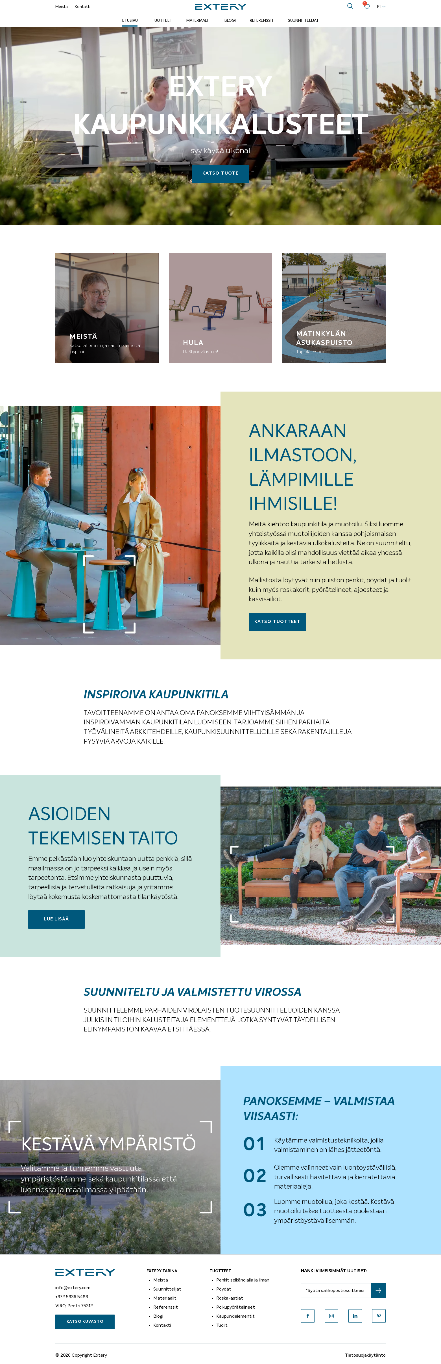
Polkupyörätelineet (235, 1307)
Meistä (61, 7)
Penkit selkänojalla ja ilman (242, 1280)
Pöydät (223, 1289)
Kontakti (82, 7)
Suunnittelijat (303, 21)
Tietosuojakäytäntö (365, 1355)
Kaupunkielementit (235, 1316)
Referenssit (262, 21)
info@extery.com (72, 1287)
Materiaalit (198, 21)
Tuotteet (162, 21)
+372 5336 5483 (71, 1297)
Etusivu (130, 21)
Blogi (230, 21)
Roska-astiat (229, 1298)
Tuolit (222, 1325)
